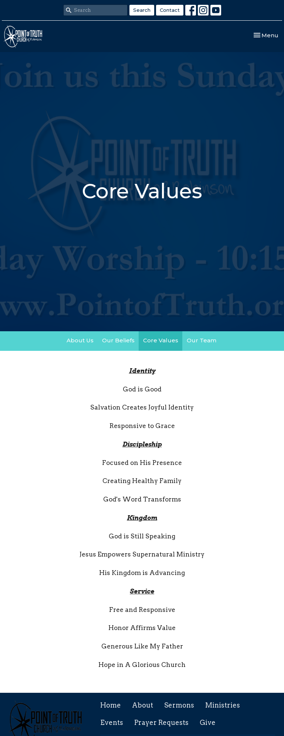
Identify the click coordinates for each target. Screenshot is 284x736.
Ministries (222, 705)
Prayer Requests (161, 722)
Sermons (179, 705)
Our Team (201, 340)
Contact (170, 10)
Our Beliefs (118, 340)
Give (208, 722)
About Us (80, 340)
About (142, 705)
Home (110, 705)
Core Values (160, 340)
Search (142, 10)
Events (111, 722)
